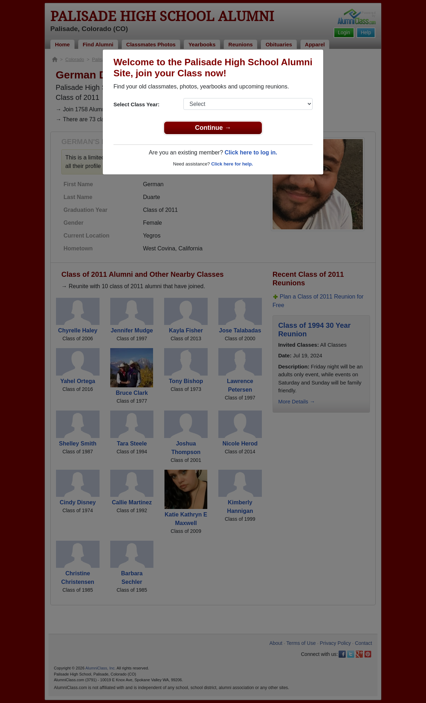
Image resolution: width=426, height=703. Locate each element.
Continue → (213, 127)
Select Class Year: (136, 104)
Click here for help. (232, 164)
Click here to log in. (250, 152)
